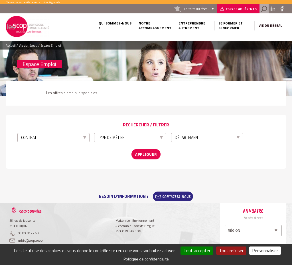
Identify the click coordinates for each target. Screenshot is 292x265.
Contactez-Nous (176, 194)
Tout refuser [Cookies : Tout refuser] (231, 250)
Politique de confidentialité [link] (146, 259)
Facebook (282, 8)
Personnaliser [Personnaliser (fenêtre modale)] (265, 250)
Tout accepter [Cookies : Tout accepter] (196, 250)
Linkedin (273, 8)
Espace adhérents (241, 9)
